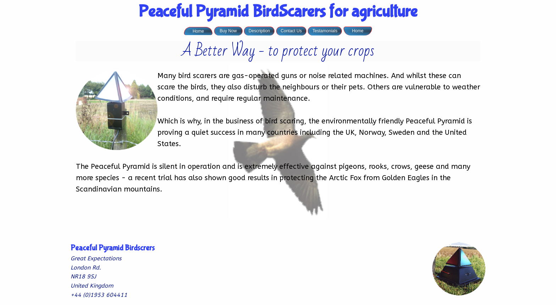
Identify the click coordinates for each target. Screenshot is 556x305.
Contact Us (291, 30)
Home (198, 31)
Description (259, 30)
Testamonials (324, 30)
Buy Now (228, 30)
